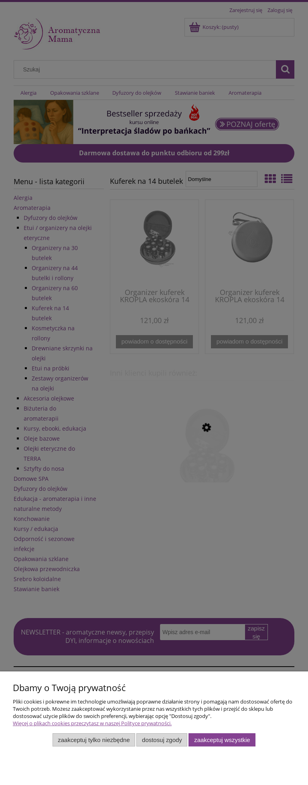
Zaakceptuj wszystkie (222, 739)
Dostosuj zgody (162, 739)
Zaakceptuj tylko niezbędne (94, 739)
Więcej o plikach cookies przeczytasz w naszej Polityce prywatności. (92, 723)
